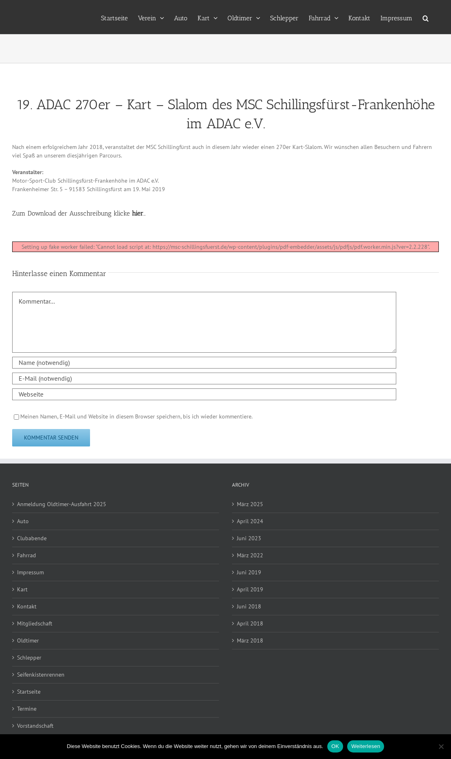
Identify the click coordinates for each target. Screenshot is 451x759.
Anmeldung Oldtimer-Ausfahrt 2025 (61, 504)
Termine (27, 708)
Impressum (30, 572)
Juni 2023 (249, 538)
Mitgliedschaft (34, 623)
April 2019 (250, 589)
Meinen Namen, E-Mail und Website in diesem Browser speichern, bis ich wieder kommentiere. (136, 416)
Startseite (29, 691)
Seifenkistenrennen (40, 674)
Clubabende (32, 538)
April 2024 (250, 521)
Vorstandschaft (35, 725)
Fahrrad (26, 555)
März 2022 (250, 555)
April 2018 (250, 623)
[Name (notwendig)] (204, 363)
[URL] (204, 394)
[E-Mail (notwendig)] (204, 378)
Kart (22, 589)
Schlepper (29, 657)
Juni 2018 (249, 606)
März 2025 (250, 504)
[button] (426, 17)
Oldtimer (28, 640)
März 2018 (250, 640)
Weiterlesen (365, 746)
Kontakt (27, 606)
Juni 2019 (249, 572)
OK (335, 746)
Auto (23, 521)
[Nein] (441, 746)
